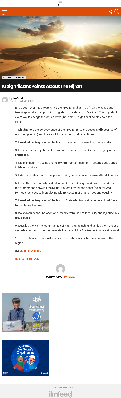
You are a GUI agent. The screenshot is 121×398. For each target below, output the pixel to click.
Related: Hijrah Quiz (27, 258)
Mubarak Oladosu (30, 250)
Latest (60, 3)
